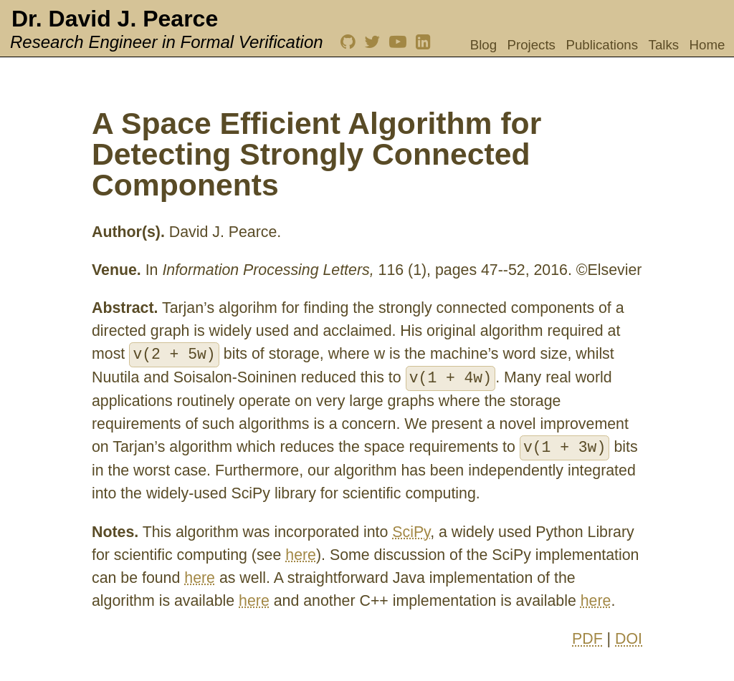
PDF (587, 638)
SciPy (411, 532)
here (300, 555)
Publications (602, 44)
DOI (628, 638)
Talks (664, 44)
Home (707, 44)
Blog (483, 44)
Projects (531, 44)
